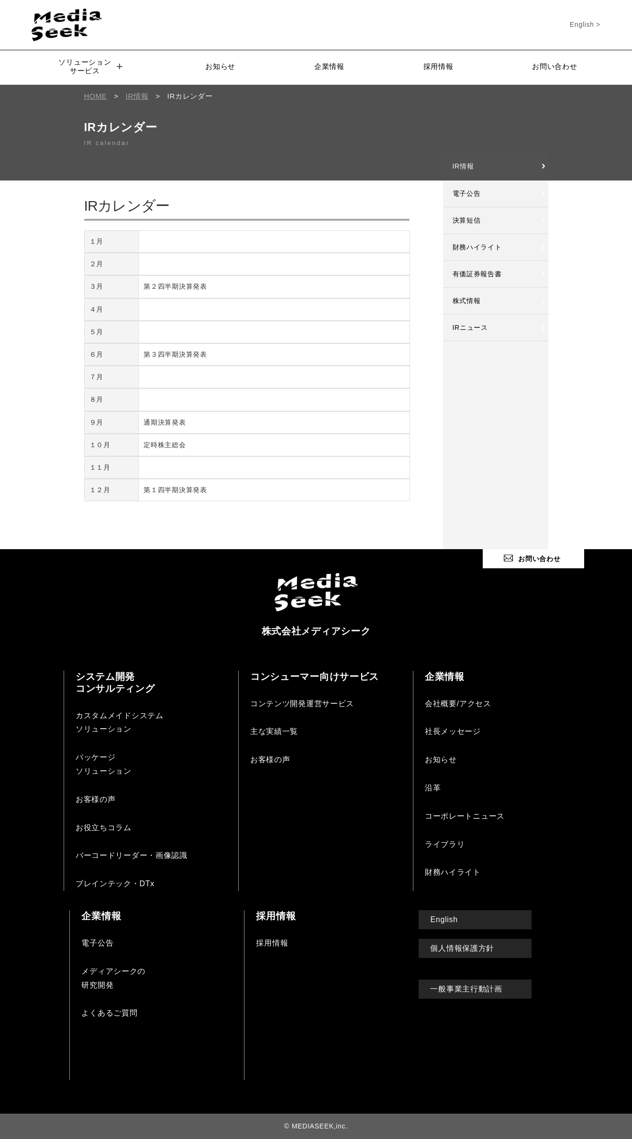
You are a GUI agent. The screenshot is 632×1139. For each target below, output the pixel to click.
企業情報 (329, 66)
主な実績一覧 (274, 731)
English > (585, 24)
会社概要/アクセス (458, 703)
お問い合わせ (554, 66)
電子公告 (467, 193)
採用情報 (438, 66)
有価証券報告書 (477, 274)
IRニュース (470, 327)
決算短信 (467, 220)
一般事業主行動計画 (466, 989)
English (443, 919)
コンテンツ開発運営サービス (302, 703)
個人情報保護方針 (462, 948)
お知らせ (220, 66)
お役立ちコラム (104, 827)
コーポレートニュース (465, 816)
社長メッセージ (453, 731)
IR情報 (463, 166)
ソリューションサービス (90, 66)
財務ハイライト (477, 247)
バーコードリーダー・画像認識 (132, 855)
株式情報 (467, 300)
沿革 (433, 788)
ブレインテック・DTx (115, 884)
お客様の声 (96, 799)
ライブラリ (445, 844)
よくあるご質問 (109, 1013)
